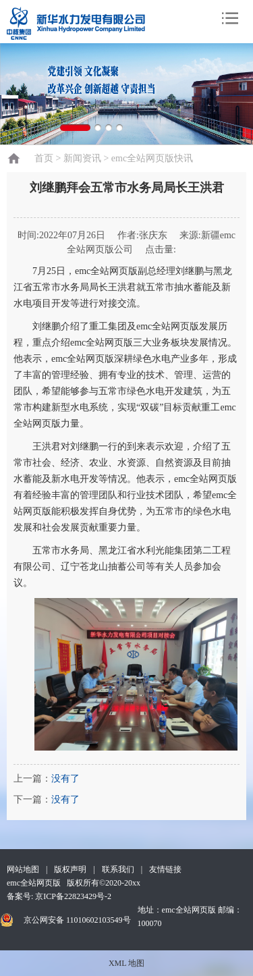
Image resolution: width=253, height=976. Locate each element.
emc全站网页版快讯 (152, 158)
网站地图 (23, 869)
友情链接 (165, 869)
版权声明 (70, 869)
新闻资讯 (82, 158)
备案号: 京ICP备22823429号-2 (59, 896)
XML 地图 (126, 963)
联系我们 (118, 869)
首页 (43, 158)
